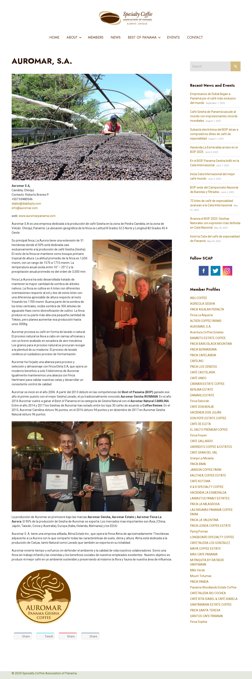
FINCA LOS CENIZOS (203, 366)
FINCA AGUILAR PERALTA (207, 309)
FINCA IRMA (198, 464)
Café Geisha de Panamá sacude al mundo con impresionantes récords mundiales (214, 116)
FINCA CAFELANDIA (203, 355)
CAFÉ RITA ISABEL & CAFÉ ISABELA (214, 599)
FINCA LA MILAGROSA (205, 504)
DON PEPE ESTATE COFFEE (208, 418)
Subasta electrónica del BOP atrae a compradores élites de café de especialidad (214, 134)
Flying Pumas (199, 531)
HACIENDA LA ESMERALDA (208, 492)
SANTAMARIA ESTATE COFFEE (211, 604)
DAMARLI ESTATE (202, 395)
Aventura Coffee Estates (207, 332)
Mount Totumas (201, 576)
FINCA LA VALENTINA (204, 520)
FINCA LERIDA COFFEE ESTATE (210, 525)
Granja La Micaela (202, 458)
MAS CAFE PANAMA (204, 554)
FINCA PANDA (199, 581)
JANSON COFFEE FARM (205, 469)
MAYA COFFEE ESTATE (205, 548)
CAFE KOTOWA (200, 481)
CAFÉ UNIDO (198, 378)
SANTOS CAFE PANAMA (206, 616)
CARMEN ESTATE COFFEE (207, 384)
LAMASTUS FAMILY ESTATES (210, 498)
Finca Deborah (199, 401)
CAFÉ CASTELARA (202, 372)
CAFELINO (196, 361)
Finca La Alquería (201, 315)
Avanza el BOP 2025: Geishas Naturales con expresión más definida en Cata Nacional (215, 223)
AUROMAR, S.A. (200, 326)
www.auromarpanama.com (37, 216)
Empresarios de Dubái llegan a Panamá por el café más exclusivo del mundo (213, 98)
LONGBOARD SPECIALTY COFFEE (212, 537)
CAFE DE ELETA (200, 424)
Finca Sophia (198, 621)
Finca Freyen (198, 435)
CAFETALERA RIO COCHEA (208, 593)
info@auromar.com (25, 208)
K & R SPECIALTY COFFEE (207, 487)
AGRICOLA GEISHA (202, 303)
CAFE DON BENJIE (202, 406)
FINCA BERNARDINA (203, 349)
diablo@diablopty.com (26, 203)
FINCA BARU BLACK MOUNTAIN (211, 343)
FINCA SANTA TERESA (205, 610)
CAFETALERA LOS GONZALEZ (210, 543)
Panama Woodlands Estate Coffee (213, 587)
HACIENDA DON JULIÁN (205, 412)
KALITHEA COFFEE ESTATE (208, 475)
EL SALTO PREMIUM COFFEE (209, 429)
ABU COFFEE (198, 298)
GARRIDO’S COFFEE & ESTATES (211, 446)
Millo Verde (197, 570)
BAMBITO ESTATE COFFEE (208, 338)
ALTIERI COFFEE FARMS (205, 321)
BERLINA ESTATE (201, 389)
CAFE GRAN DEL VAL (203, 452)
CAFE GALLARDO (201, 441)
